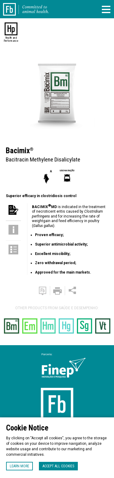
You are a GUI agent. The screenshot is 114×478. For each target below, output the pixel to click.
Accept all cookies (58, 466)
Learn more (19, 466)
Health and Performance (11, 39)
